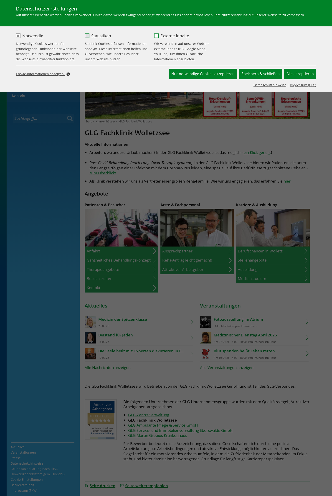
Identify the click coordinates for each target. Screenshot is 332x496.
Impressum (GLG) (303, 85)
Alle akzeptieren (300, 73)
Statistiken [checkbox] (101, 35)
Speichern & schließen (260, 73)
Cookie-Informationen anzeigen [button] (42, 73)
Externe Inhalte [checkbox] (174, 35)
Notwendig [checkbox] (32, 35)
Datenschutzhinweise (269, 85)
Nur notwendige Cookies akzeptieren (203, 73)
